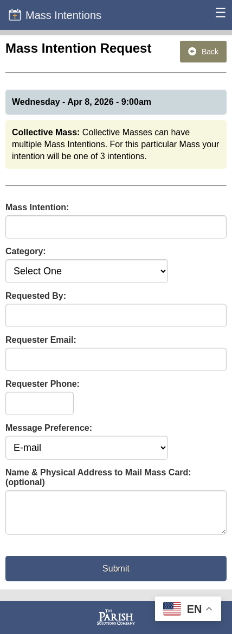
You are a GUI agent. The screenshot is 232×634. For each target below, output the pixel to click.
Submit (116, 575)
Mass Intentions (54, 14)
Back (203, 51)
